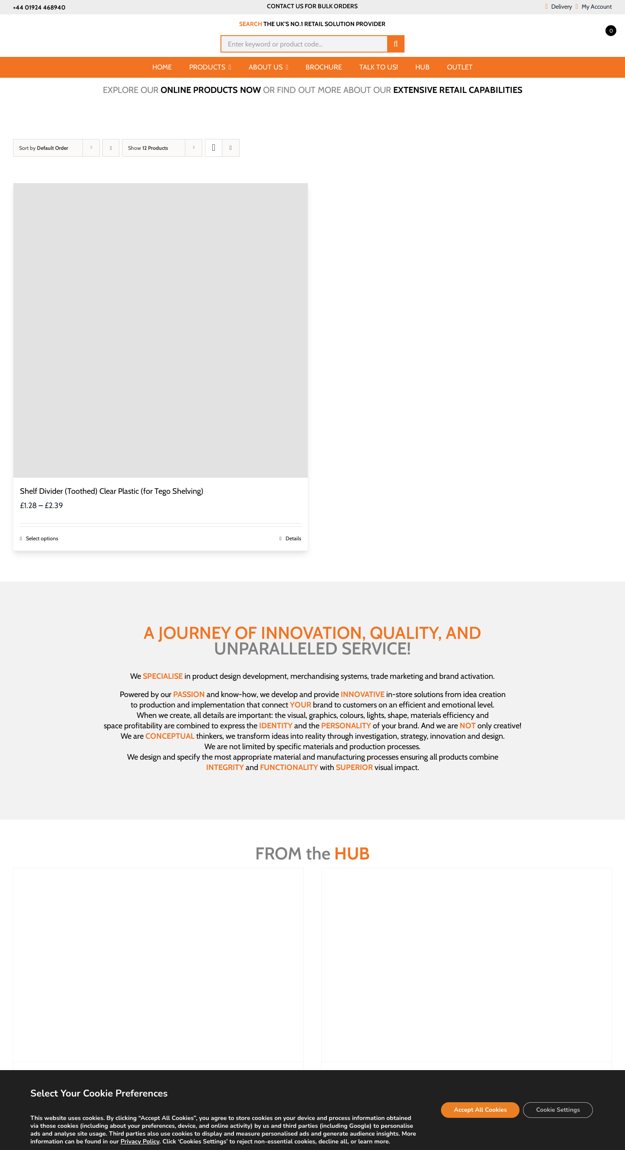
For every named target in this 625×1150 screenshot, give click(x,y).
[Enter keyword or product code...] (303, 44)
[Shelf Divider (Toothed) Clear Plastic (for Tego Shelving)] (160, 330)
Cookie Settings (558, 1110)
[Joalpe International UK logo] (57, 22)
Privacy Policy (140, 1141)
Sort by (43, 148)
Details (293, 538)
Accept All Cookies (479, 1110)
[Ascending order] (110, 148)
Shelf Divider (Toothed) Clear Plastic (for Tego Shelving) (112, 491)
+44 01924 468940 (39, 7)
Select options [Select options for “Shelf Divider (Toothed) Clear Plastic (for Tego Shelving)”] (42, 538)
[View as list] (230, 147)
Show (148, 148)
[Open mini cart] (601, 30)
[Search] (396, 44)
